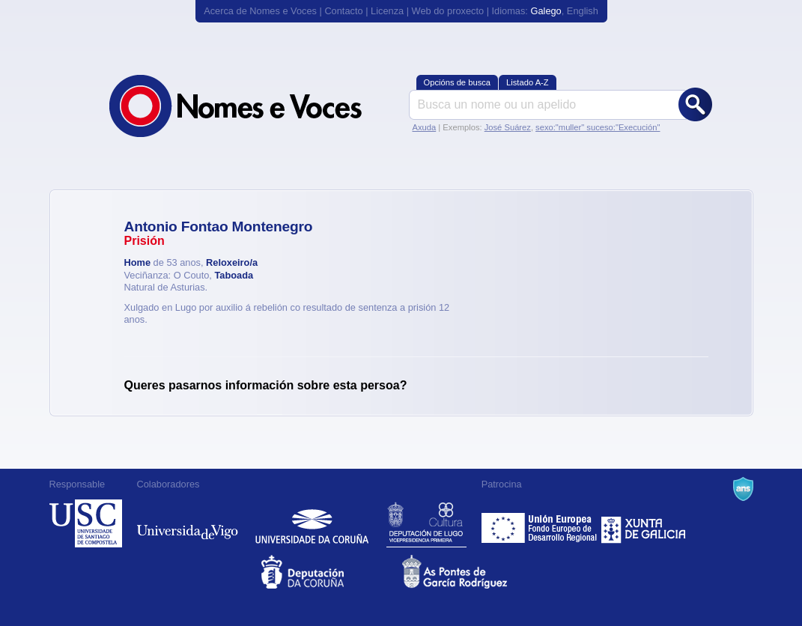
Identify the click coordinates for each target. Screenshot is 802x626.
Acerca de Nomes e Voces (260, 10)
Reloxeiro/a (232, 262)
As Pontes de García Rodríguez (471, 572)
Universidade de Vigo (187, 523)
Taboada (233, 275)
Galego (545, 10)
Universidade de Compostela (85, 523)
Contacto (343, 10)
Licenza (387, 10)
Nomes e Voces (251, 106)
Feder (540, 523)
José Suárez (507, 127)
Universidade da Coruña (311, 523)
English (582, 10)
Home (137, 262)
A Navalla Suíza (743, 489)
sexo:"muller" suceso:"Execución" (597, 127)
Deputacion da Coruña (330, 572)
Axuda (425, 127)
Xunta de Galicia (643, 523)
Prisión (144, 240)
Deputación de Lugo (426, 523)
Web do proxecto (448, 10)
